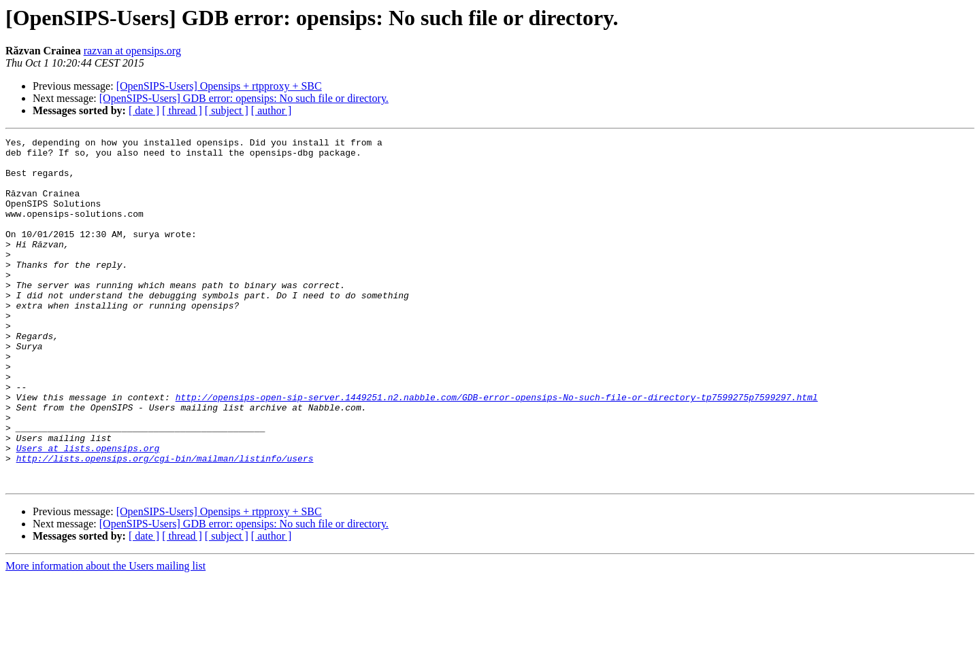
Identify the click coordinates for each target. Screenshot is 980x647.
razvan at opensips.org (132, 50)
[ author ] (271, 110)
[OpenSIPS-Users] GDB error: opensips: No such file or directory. (244, 98)
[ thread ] (182, 110)
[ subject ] (226, 110)
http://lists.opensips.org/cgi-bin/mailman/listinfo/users (165, 523)
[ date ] (144, 110)
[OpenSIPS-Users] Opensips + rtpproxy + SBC (219, 86)
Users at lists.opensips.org (88, 511)
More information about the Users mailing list (105, 635)
